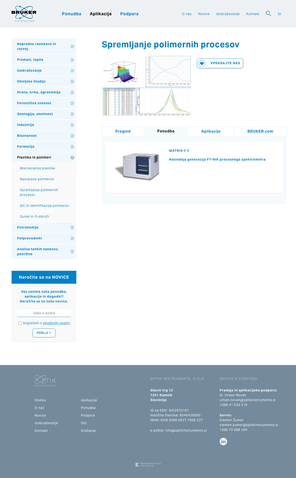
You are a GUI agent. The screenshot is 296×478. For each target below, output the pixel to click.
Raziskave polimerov (37, 179)
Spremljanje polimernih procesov (39, 192)
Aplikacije (101, 13)
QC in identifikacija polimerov (44, 206)
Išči (84, 423)
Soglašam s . (47, 323)
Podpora (129, 13)
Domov (40, 400)
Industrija (25, 125)
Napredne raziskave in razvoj (36, 46)
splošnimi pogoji (56, 323)
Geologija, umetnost (35, 114)
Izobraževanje (228, 14)
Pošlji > (44, 333)
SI (279, 14)
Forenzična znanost (34, 103)
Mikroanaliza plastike (37, 168)
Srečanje (88, 431)
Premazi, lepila (30, 60)
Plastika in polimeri (34, 157)
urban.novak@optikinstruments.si (248, 400)
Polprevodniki (29, 238)
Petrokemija (28, 227)
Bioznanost (27, 136)
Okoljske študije (31, 81)
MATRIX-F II (179, 151)
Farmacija (25, 146)
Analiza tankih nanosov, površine (38, 251)
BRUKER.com (260, 131)
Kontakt (252, 14)
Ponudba (71, 13)
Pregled (123, 131)
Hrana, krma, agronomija (39, 92)
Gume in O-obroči (34, 216)
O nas (187, 14)
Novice (204, 14)
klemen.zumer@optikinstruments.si (249, 425)
